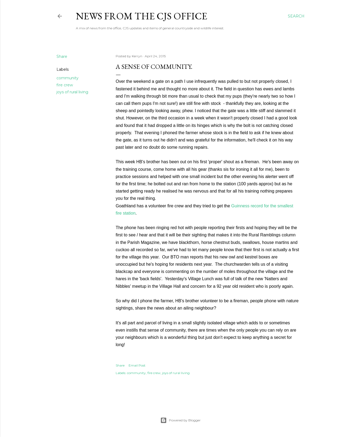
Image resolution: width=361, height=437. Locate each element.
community (67, 78)
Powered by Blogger (180, 420)
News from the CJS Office (141, 16)
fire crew (64, 85)
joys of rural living (72, 92)
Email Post (137, 365)
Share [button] (61, 56)
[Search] (296, 16)
